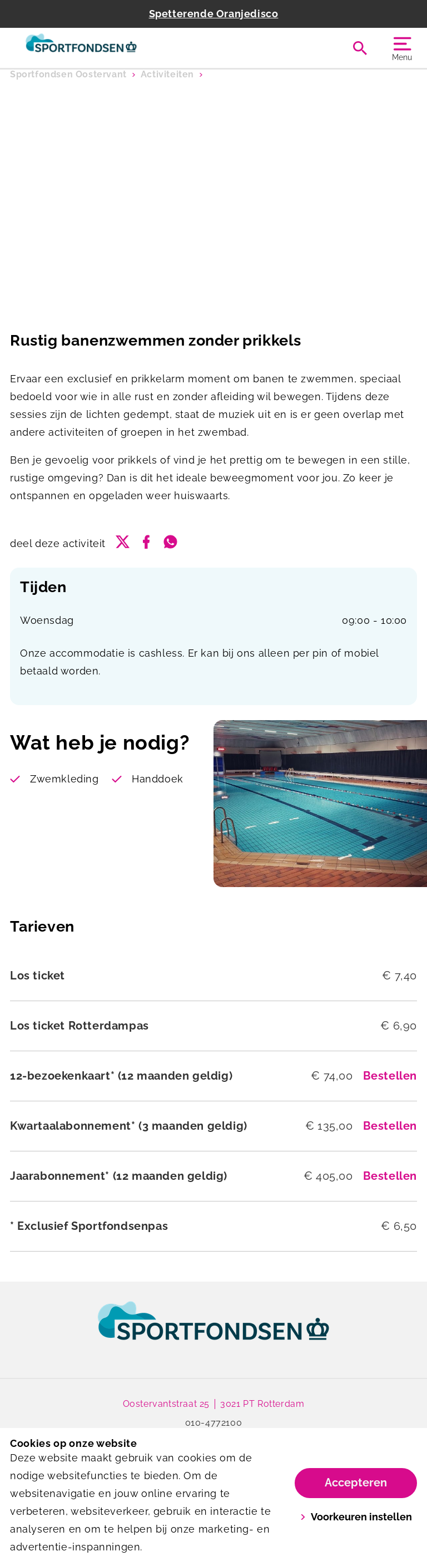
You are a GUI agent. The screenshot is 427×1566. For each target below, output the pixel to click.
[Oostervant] (112, 48)
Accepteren (356, 1482)
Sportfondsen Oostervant (68, 74)
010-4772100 (213, 1422)
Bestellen (390, 1075)
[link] (213, 1331)
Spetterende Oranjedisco (214, 13)
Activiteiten (167, 74)
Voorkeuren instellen (356, 1517)
